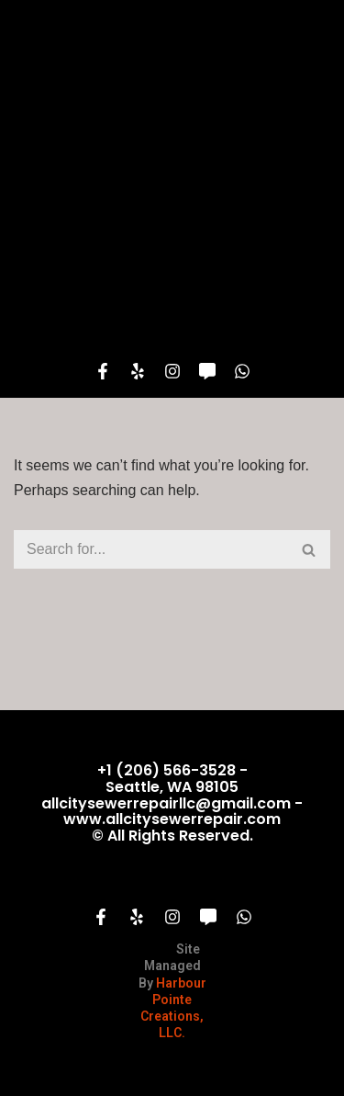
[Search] (151, 549)
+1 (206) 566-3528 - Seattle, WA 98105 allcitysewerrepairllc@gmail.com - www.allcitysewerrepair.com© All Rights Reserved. (172, 802)
